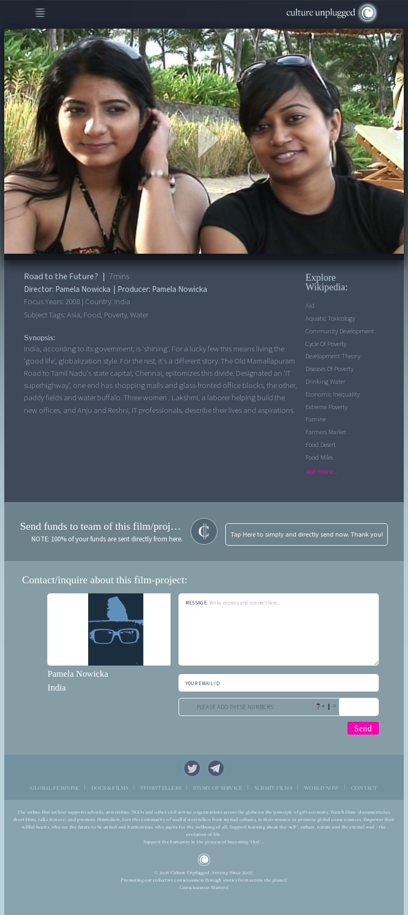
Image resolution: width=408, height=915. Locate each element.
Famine (315, 419)
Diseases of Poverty (329, 369)
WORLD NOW (321, 787)
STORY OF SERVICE (217, 787)
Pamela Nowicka (77, 674)
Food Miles (319, 457)
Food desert (320, 445)
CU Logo (204, 860)
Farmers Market (325, 432)
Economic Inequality (332, 394)
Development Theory (332, 356)
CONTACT (364, 787)
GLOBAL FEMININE (54, 787)
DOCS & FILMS (110, 787)
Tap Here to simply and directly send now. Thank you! (307, 534)
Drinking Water (325, 381)
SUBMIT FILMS (273, 787)
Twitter (192, 768)
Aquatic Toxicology (330, 318)
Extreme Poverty (326, 407)
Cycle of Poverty (325, 344)
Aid (309, 305)
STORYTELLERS (160, 787)
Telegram (216, 768)
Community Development (339, 331)
